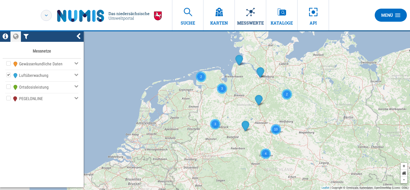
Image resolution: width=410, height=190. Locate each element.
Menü (390, 15)
